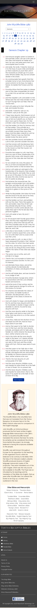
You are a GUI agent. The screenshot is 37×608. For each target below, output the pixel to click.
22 (24, 36)
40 (12, 41)
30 (15, 38)
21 (21, 36)
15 (4, 36)
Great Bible (25, 499)
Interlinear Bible (7, 543)
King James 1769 (12, 503)
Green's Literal (23, 510)
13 (31, 33)
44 (24, 41)
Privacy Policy (5, 566)
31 (18, 38)
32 (21, 38)
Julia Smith (13, 510)
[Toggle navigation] (33, 2)
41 (15, 41)
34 (27, 38)
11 (25, 33)
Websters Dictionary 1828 (9, 589)
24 (30, 36)
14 (33, 33)
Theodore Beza (25, 490)
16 (7, 36)
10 (22, 33)
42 (18, 41)
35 (30, 38)
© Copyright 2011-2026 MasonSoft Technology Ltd (18, 603)
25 (33, 36)
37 (3, 41)
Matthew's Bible (13, 499)
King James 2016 (25, 503)
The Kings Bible (6, 579)
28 (9, 38)
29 (12, 38)
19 (15, 36)
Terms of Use (5, 563)
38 (6, 41)
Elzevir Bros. (8, 492)
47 (34, 41)
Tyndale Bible (12, 496)
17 (9, 36)
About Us (4, 560)
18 (12, 36)
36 (33, 38)
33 (24, 38)
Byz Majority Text (12, 518)
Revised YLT (24, 508)
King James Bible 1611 (8, 582)
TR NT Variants (18, 521)
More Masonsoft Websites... (10, 592)
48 (15, 44)
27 (6, 38)
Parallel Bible (6, 547)
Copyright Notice (6, 569)
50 (21, 44)
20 (18, 36)
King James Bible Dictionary (10, 586)
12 (28, 33)
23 (27, 36)
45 (27, 41)
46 (30, 41)
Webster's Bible (24, 505)
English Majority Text (24, 516)
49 (18, 44)
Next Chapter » (18, 380)
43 (21, 41)
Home (4, 537)
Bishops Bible (12, 501)
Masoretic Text (12, 514)
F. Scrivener (18, 492)
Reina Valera (28, 492)
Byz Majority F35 (25, 518)
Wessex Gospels (24, 514)
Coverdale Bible (24, 496)
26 (3, 38)
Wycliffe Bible (10, 516)
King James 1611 (24, 501)
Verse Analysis (6, 550)
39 (9, 41)
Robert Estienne (12, 490)
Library (4, 540)
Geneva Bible (12, 505)
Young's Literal (13, 508)
